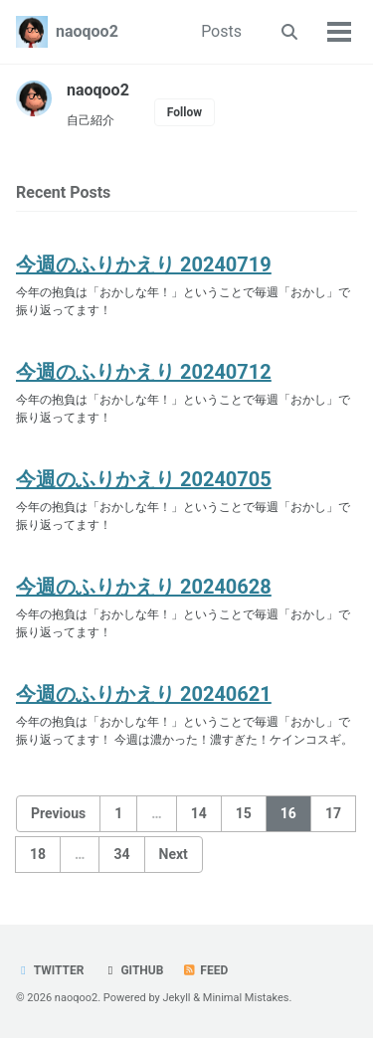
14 (199, 813)
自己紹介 (90, 120)
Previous (58, 813)
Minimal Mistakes (246, 997)
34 (121, 854)
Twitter (50, 970)
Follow (184, 112)
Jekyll (176, 997)
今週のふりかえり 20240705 (144, 479)
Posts (221, 31)
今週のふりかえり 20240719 (144, 264)
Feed (205, 970)
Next (173, 854)
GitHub (132, 970)
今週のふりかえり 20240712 (144, 372)
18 (38, 854)
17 (333, 813)
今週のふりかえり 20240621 (144, 694)
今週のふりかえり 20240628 (144, 587)
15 (244, 813)
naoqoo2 (87, 31)
